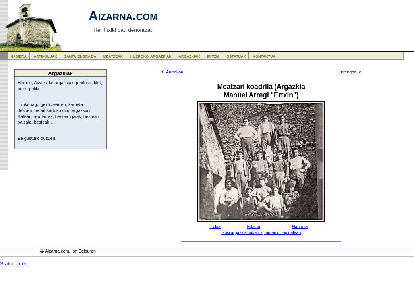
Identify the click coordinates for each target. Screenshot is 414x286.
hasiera (19, 56)
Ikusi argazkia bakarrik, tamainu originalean (261, 232)
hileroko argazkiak (151, 56)
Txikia (215, 226)
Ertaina (253, 226)
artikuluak (45, 56)
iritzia (213, 56)
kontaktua (264, 56)
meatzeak (113, 56)
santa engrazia (80, 56)
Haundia (300, 226)
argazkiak (189, 56)
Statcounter (13, 264)
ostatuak (236, 56)
